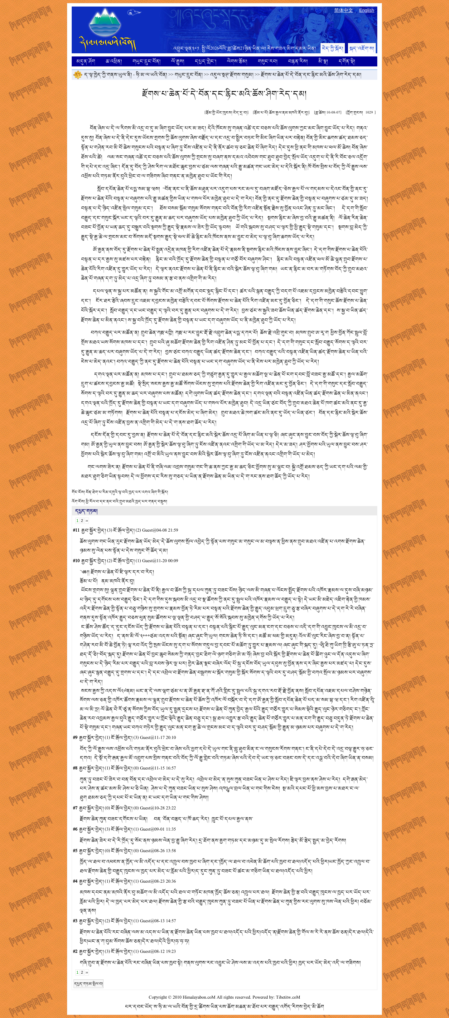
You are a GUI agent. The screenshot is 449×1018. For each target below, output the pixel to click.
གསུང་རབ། (268, 61)
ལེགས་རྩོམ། (237, 61)
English (366, 10)
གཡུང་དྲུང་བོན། (147, 61)
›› (86, 521)
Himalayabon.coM (199, 997)
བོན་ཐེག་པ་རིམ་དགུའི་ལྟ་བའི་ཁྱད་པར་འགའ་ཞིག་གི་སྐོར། (127, 492)
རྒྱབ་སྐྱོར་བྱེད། (93, 530)
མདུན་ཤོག (85, 61)
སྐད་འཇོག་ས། (362, 48)
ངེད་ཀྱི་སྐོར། (332, 48)
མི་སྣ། (323, 61)
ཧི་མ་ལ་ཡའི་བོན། (151, 75)
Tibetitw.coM (288, 997)
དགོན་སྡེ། (347, 61)
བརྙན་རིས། (298, 61)
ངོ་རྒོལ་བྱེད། (124, 530)
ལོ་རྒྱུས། (177, 61)
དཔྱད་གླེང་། (205, 61)
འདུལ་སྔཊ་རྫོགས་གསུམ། (231, 75)
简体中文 (343, 10)
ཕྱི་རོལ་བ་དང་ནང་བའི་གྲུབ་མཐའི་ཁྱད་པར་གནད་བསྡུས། (126, 501)
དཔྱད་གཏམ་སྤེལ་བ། (88, 984)
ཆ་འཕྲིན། (114, 61)
